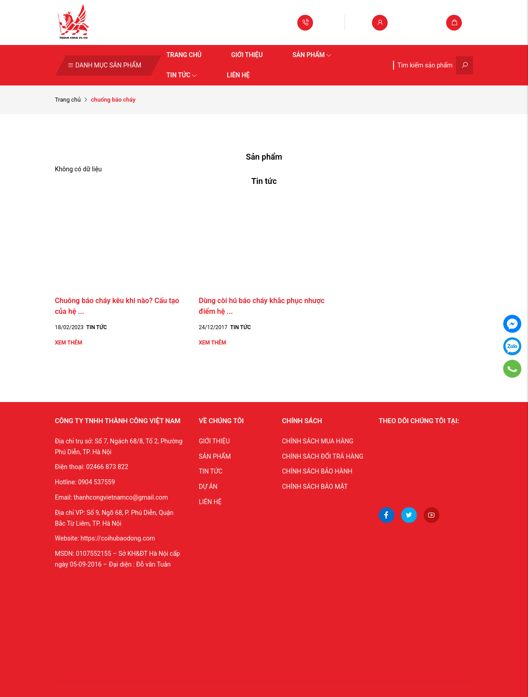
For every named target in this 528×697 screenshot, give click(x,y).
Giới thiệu (247, 54)
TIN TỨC (211, 471)
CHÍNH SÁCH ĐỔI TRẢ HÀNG (322, 456)
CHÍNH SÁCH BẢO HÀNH (317, 471)
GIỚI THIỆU (214, 441)
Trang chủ (183, 54)
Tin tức (181, 75)
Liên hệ (238, 75)
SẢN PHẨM (215, 456)
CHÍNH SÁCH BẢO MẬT (315, 486)
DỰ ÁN (208, 486)
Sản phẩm (311, 54)
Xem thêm (68, 343)
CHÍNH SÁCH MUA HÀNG (317, 441)
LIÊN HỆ (210, 501)
